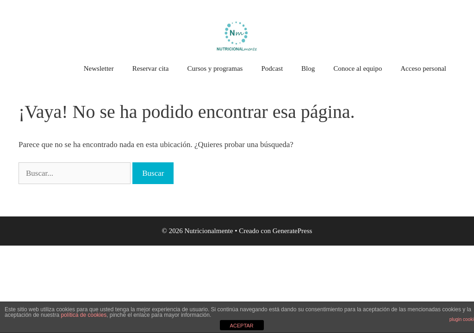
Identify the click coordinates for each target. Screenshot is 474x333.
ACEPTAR (241, 325)
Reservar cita (150, 68)
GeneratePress (292, 230)
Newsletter (99, 68)
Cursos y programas (215, 68)
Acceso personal (423, 68)
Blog (308, 68)
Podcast (272, 68)
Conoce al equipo (357, 68)
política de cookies (83, 315)
